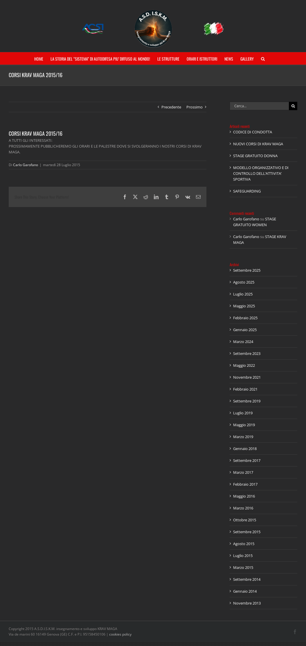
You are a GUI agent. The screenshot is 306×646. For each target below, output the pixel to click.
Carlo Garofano (25, 164)
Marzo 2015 (243, 567)
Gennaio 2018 (245, 448)
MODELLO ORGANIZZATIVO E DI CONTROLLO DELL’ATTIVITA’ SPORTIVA (261, 173)
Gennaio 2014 (245, 591)
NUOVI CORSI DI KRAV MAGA (258, 143)
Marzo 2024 (243, 341)
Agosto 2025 (243, 282)
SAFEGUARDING (247, 191)
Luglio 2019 (243, 412)
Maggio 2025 (244, 306)
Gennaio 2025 (245, 329)
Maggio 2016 (244, 496)
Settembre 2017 (246, 460)
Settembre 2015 (246, 531)
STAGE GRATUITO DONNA (255, 155)
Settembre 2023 (246, 353)
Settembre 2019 (246, 401)
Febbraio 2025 (245, 317)
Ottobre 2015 (244, 519)
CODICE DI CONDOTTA (252, 132)
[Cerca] (293, 106)
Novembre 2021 (247, 377)
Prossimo (194, 107)
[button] (263, 58)
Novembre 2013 (247, 603)
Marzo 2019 (243, 436)
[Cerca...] (259, 106)
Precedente (171, 107)
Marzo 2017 (243, 472)
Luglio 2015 (243, 555)
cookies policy (120, 634)
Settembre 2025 (246, 270)
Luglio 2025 (243, 294)
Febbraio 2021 (245, 389)
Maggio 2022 (244, 365)
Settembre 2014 (246, 579)
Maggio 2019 (244, 424)
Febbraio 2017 (245, 484)
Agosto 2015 (243, 543)
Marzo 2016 (243, 508)
